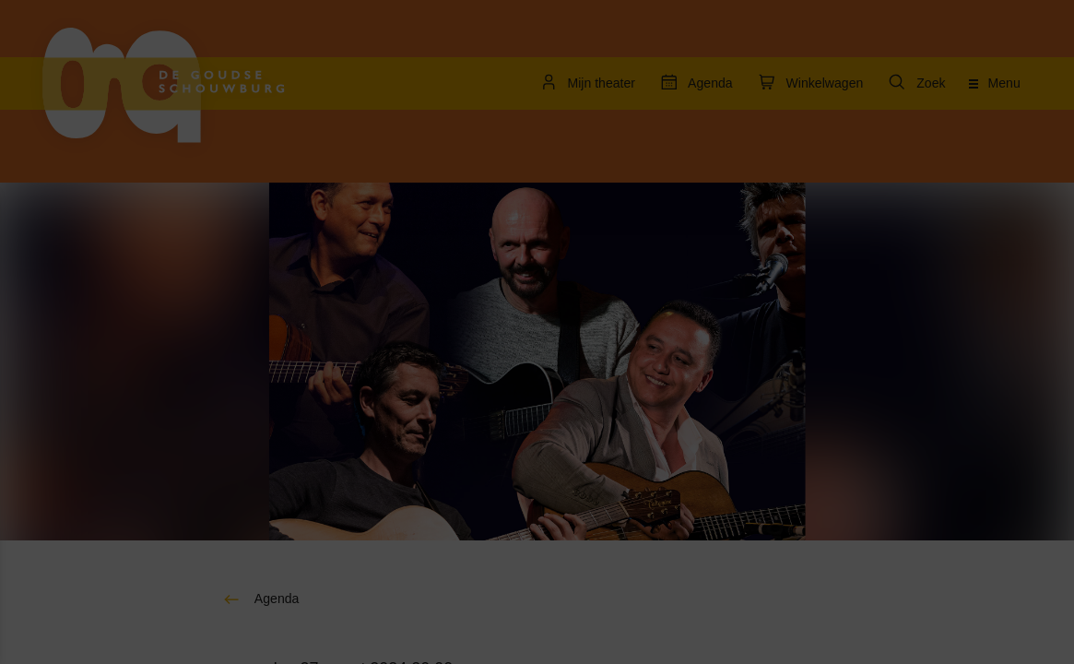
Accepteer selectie (156, 629)
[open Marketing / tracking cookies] (283, 453)
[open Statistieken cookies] (283, 509)
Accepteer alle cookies (157, 575)
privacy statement (83, 336)
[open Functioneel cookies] (283, 398)
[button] (138, 396)
